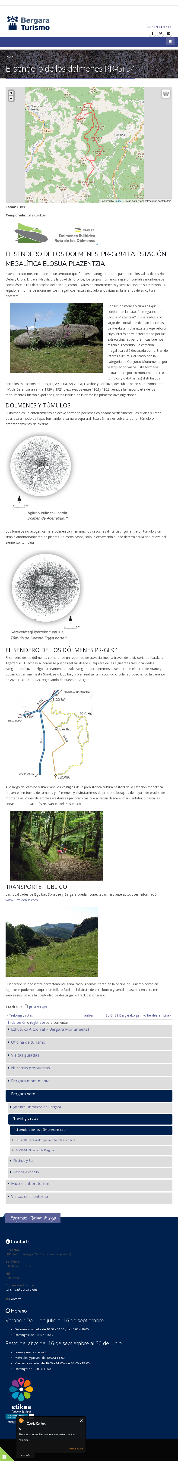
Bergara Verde (24, 1093)
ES (170, 27)
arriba (87, 1015)
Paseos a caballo (26, 1172)
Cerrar (81, 1420)
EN (156, 27)
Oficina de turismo (28, 1042)
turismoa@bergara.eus (22, 1289)
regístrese (37, 1022)
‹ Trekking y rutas (20, 1015)
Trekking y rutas (25, 1118)
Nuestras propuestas (30, 1067)
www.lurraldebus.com (22, 900)
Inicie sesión (17, 1022)
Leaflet (118, 201)
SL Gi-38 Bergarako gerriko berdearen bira (46, 1140)
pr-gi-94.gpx (38, 1007)
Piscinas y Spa (24, 1160)
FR (163, 27)
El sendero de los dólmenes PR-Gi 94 (41, 1130)
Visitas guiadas (25, 1055)
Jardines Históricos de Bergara (37, 1106)
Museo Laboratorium (31, 1183)
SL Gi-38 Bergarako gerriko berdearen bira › (138, 1015)
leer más (25, 1455)
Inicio (9, 57)
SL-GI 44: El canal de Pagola (35, 1150)
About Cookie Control (21, 1420)
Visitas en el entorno (29, 1196)
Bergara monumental (31, 1080)
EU (148, 27)
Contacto (15, 1299)
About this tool (76, 1448)
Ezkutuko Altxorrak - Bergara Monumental (50, 1029)
